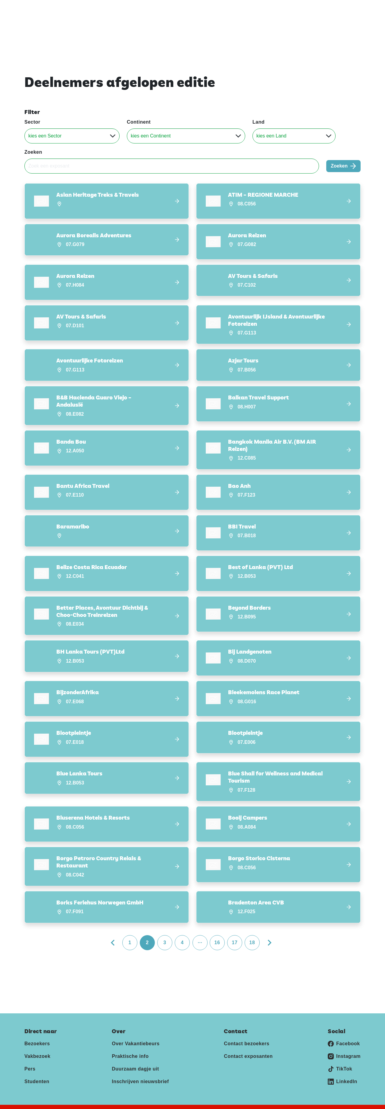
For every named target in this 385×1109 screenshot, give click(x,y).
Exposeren (287, 8)
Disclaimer (106, 1101)
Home (202, 26)
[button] (107, 201)
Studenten (36, 1066)
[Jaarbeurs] (332, 1104)
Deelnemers (298, 26)
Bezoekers (37, 1028)
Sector (32, 122)
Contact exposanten (248, 1041)
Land (258, 122)
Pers (308, 8)
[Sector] (72, 135)
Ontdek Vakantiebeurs (246, 26)
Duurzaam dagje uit (135, 1054)
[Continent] (186, 135)
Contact (327, 8)
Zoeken (33, 152)
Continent (139, 122)
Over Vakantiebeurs (135, 1028)
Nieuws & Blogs (343, 26)
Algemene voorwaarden (151, 1101)
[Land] (294, 135)
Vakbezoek (37, 1041)
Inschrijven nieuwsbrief (140, 1066)
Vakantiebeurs (38, 8)
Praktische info (130, 1041)
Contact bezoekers (246, 1028)
